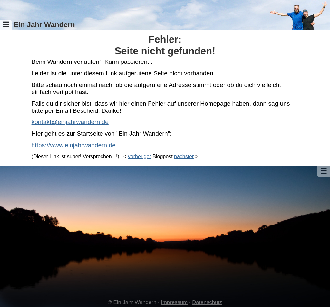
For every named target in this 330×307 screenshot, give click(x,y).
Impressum (174, 302)
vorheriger (139, 156)
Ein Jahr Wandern (44, 25)
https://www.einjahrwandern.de (74, 145)
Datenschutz (207, 302)
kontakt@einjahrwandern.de (70, 122)
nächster (184, 156)
